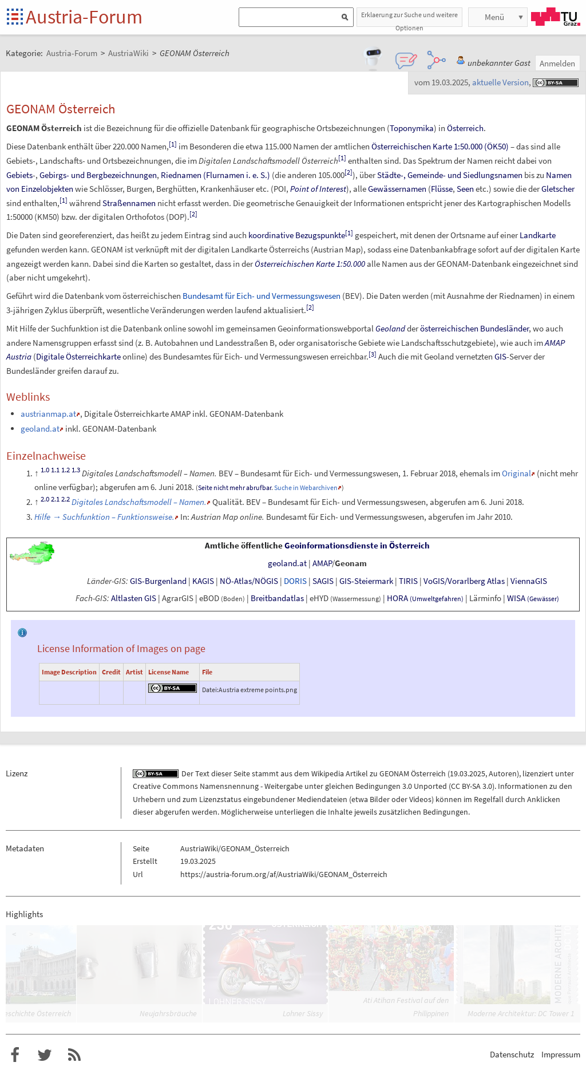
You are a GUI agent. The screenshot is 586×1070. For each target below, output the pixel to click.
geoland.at (40, 428)
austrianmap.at (48, 413)
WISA (533, 598)
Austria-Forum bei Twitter (44, 1055)
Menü (494, 16)
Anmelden (557, 63)
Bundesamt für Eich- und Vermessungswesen (261, 295)
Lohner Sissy (303, 1013)
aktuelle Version (500, 82)
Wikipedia (327, 773)
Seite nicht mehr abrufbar (234, 487)
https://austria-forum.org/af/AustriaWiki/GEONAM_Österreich (283, 874)
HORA (425, 598)
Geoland (390, 328)
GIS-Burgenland (158, 581)
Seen (465, 188)
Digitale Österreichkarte (78, 356)
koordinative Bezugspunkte (296, 235)
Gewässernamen (397, 188)
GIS (500, 356)
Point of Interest (318, 188)
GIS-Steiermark (366, 581)
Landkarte (538, 235)
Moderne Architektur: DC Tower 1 (521, 1013)
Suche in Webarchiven (306, 487)
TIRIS (408, 581)
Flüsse (442, 188)
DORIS (295, 581)
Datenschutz (512, 1054)
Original (516, 473)
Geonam (351, 563)
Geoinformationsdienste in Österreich (357, 545)
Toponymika (412, 128)
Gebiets (19, 174)
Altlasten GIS (133, 598)
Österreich (465, 128)
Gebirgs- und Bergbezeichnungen (98, 174)
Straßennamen (129, 203)
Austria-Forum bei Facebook (15, 1055)
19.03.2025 (467, 773)
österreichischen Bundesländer (474, 328)
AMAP (322, 563)
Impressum (560, 1054)
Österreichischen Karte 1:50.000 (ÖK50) (440, 146)
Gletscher (558, 188)
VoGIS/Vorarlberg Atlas (464, 581)
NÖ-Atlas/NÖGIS (249, 581)
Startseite (16, 17)
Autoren (503, 773)
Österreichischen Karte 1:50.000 (310, 263)
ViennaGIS (528, 581)
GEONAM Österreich (412, 773)
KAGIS (203, 581)
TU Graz (555, 16)
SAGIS (323, 581)
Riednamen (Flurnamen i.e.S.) (215, 174)
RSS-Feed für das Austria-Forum (74, 1055)
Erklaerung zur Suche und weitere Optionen (409, 18)
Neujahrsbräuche (168, 1013)
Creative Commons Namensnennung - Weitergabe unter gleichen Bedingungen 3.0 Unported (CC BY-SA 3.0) (313, 786)
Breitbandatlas (277, 598)
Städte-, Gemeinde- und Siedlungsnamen (449, 174)
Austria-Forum (84, 17)
